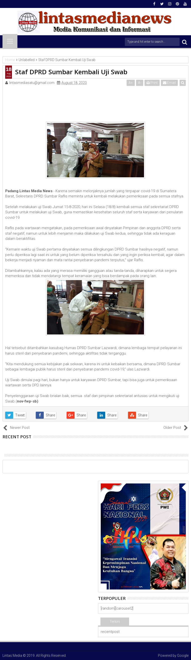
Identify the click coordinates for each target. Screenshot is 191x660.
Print (152, 83)
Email (169, 83)
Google (183, 656)
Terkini (115, 621)
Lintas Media (12, 656)
